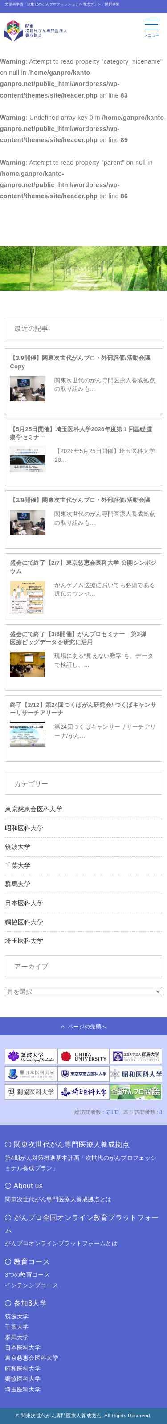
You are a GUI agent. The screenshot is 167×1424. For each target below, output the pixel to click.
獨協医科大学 (24, 922)
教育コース (32, 1261)
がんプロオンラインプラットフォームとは (61, 1243)
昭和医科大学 (24, 828)
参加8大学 (30, 1303)
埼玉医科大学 (24, 940)
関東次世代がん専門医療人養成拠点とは (58, 1199)
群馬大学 (17, 884)
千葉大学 (17, 865)
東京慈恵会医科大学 (33, 808)
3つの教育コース (27, 1274)
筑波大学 (17, 846)
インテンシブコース (31, 1285)
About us (28, 1186)
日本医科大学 (24, 902)
